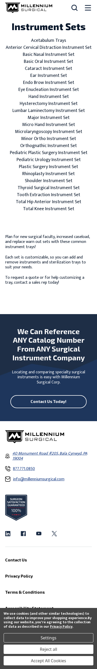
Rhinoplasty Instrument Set (48, 173)
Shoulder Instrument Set (48, 180)
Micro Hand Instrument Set (48, 124)
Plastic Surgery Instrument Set (48, 166)
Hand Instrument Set (48, 96)
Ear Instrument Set (48, 75)
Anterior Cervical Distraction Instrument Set (49, 47)
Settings (48, 638)
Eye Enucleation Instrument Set (48, 89)
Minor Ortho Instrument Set (48, 138)
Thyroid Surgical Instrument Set (49, 187)
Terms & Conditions (25, 591)
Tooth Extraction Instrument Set (48, 194)
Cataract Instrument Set (48, 68)
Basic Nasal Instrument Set (48, 54)
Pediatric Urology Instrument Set (49, 159)
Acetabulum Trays (48, 40)
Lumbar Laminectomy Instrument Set (48, 110)
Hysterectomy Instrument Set (49, 103)
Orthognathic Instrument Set (48, 145)
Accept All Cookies (48, 661)
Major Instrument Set (49, 117)
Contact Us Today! (48, 401)
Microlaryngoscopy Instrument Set (48, 131)
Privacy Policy (61, 627)
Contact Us (16, 559)
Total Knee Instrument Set (48, 209)
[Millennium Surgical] (28, 8)
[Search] (74, 8)
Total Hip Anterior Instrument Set (48, 202)
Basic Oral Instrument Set (48, 61)
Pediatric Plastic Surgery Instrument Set (48, 152)
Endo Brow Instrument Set (48, 82)
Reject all (48, 649)
